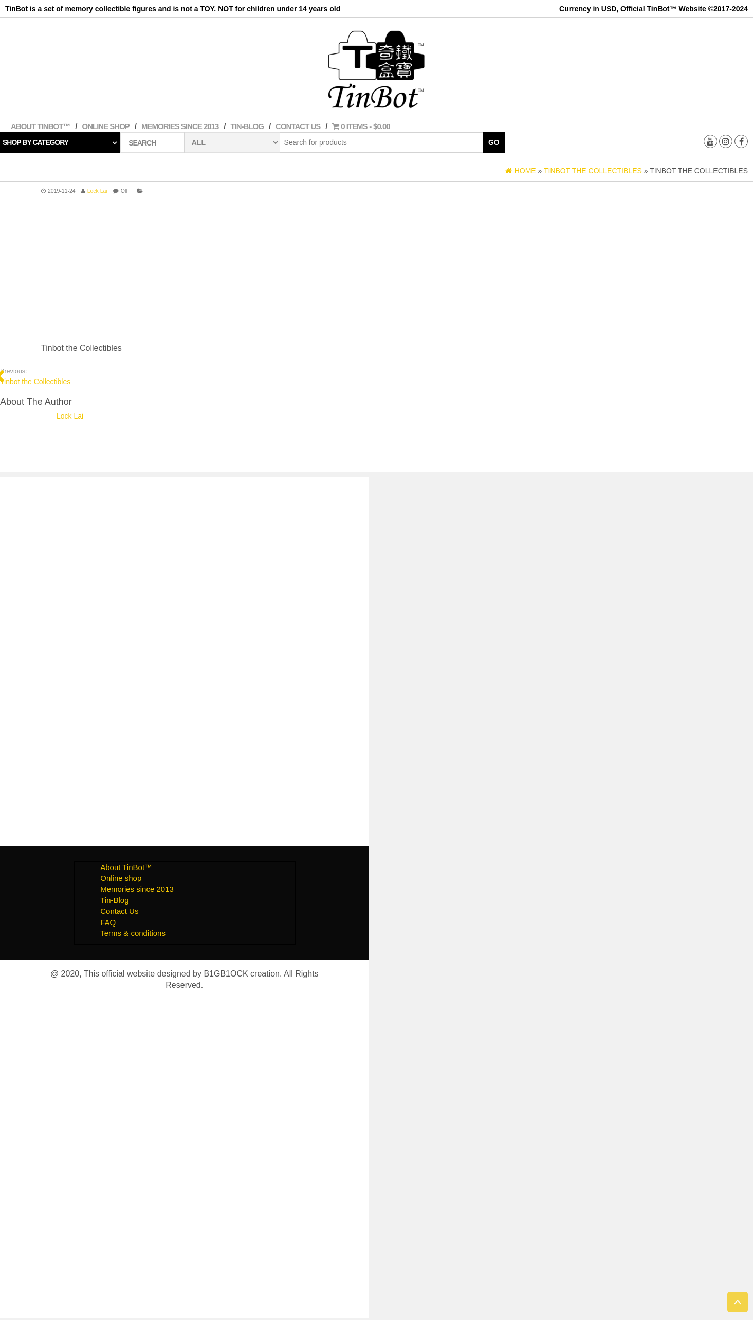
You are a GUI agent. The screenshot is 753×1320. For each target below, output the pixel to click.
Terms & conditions (133, 933)
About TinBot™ (40, 126)
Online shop (106, 126)
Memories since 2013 (179, 126)
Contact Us (298, 126)
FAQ (108, 922)
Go (494, 142)
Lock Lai (97, 191)
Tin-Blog (247, 126)
